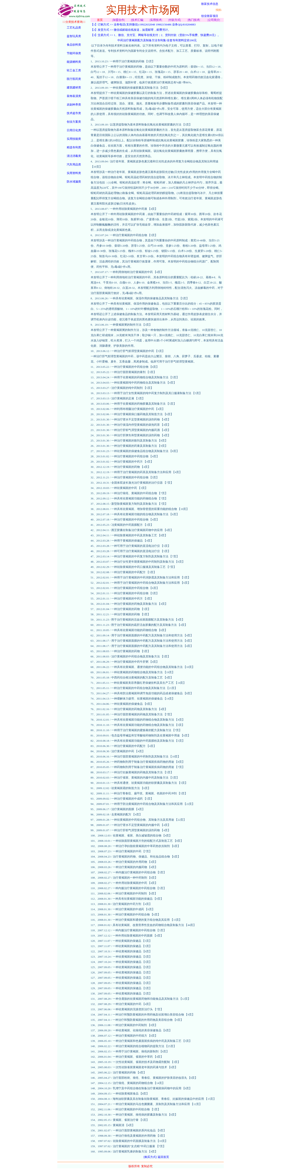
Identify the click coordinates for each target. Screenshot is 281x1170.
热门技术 (194, 20)
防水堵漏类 (74, 181)
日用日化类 (74, 130)
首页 (100, 20)
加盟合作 (118, 20)
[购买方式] (150, 1157)
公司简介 (214, 20)
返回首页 (163, 1157)
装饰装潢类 (74, 96)
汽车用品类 (74, 164)
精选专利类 (74, 147)
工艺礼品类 (74, 27)
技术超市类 (74, 113)
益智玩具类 (74, 36)
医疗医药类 (74, 79)
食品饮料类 (74, 44)
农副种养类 (74, 104)
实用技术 (156, 20)
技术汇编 (137, 20)
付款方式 (174, 20)
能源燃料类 (74, 61)
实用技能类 (74, 138)
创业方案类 (74, 121)
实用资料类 (74, 173)
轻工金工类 (74, 70)
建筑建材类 (74, 87)
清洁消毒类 (74, 156)
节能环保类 (74, 53)
